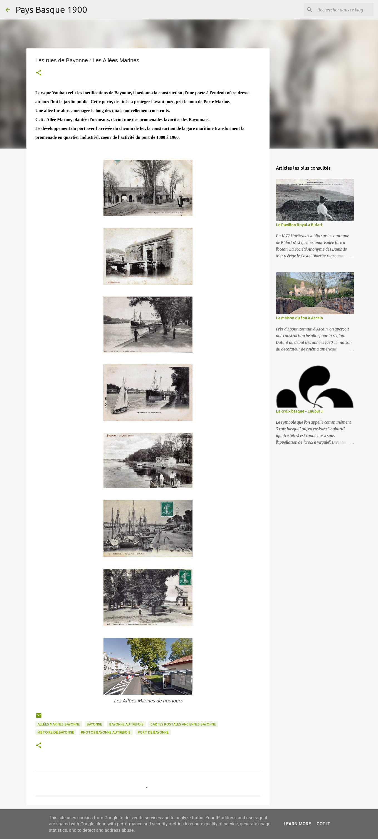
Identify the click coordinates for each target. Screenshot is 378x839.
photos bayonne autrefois (105, 732)
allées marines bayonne (59, 724)
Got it (323, 823)
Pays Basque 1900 (51, 9)
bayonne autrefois (126, 724)
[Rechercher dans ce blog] (344, 9)
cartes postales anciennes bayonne (183, 724)
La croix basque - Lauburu (299, 411)
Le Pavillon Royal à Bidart (299, 225)
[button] (38, 73)
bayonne (94, 724)
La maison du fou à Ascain (299, 318)
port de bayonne (153, 732)
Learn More (297, 823)
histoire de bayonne (56, 732)
